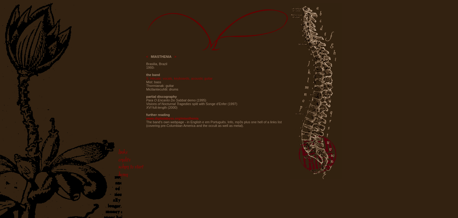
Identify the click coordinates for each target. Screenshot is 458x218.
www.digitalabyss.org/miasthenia (172, 118)
